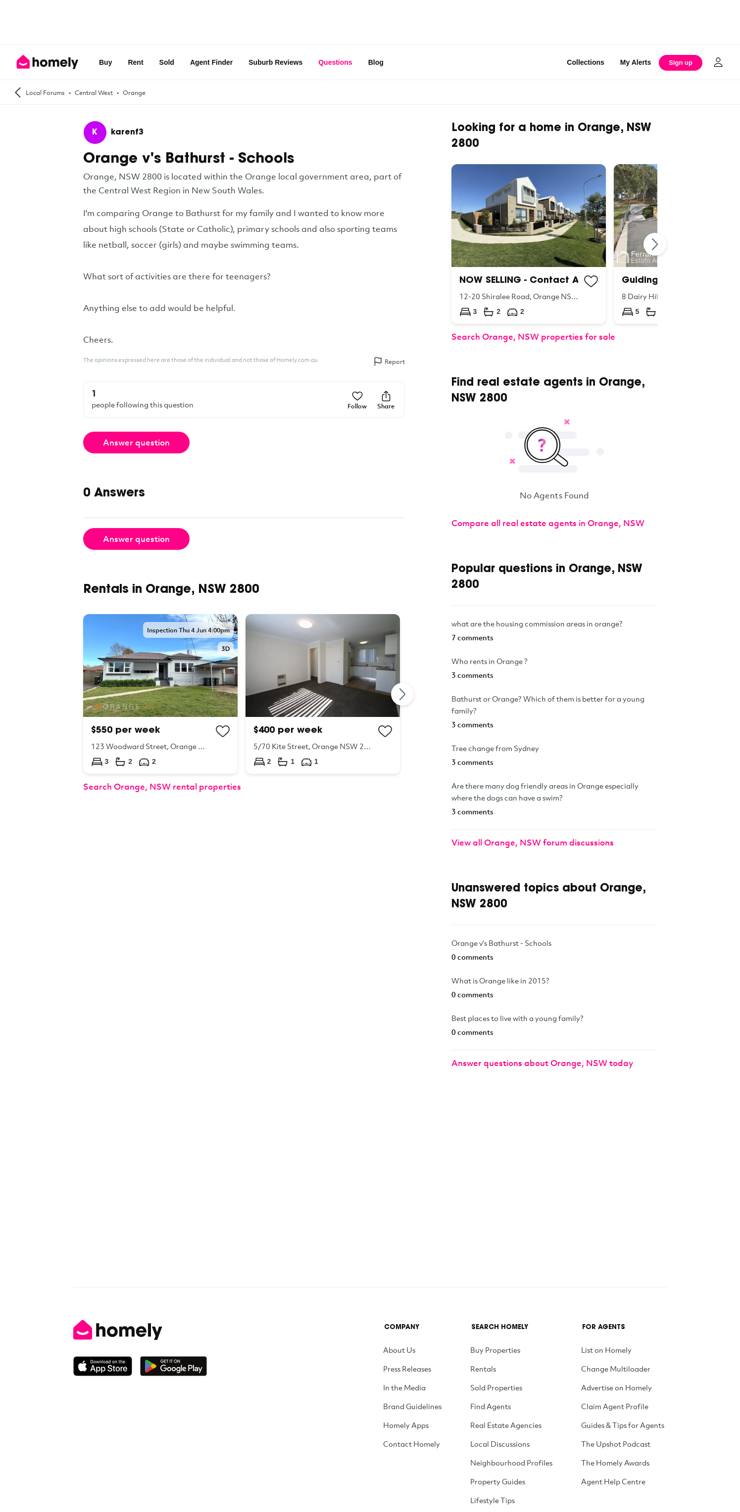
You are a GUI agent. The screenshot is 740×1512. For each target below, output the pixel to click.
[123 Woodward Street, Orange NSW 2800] (160, 694)
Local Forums (45, 92)
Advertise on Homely (616, 1387)
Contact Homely (411, 1444)
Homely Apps (406, 1425)
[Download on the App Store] (106, 1366)
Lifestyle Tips (492, 1500)
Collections (585, 62)
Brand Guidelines (412, 1406)
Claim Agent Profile (614, 1406)
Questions (335, 62)
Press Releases (407, 1369)
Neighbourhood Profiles (511, 1463)
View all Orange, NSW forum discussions (532, 842)
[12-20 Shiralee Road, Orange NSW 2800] (528, 244)
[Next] (403, 694)
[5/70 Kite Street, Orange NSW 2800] (323, 694)
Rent (135, 62)
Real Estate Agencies (506, 1425)
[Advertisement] (370, 22)
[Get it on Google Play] (173, 1366)
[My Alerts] (635, 62)
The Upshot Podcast (615, 1444)
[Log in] (718, 62)
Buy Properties (495, 1350)
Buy (105, 62)
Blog (376, 62)
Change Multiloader (615, 1369)
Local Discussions (500, 1444)
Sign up (680, 62)
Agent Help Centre (613, 1481)
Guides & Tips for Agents (622, 1425)
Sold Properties (496, 1387)
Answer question (136, 442)
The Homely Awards (615, 1463)
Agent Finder (211, 62)
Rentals (483, 1369)
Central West (94, 92)
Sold (166, 62)
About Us (399, 1350)
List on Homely (606, 1350)
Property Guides (497, 1481)
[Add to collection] (223, 731)
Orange (134, 92)
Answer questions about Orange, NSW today (542, 1062)
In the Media (404, 1387)
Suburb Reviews (275, 62)
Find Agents (490, 1406)
